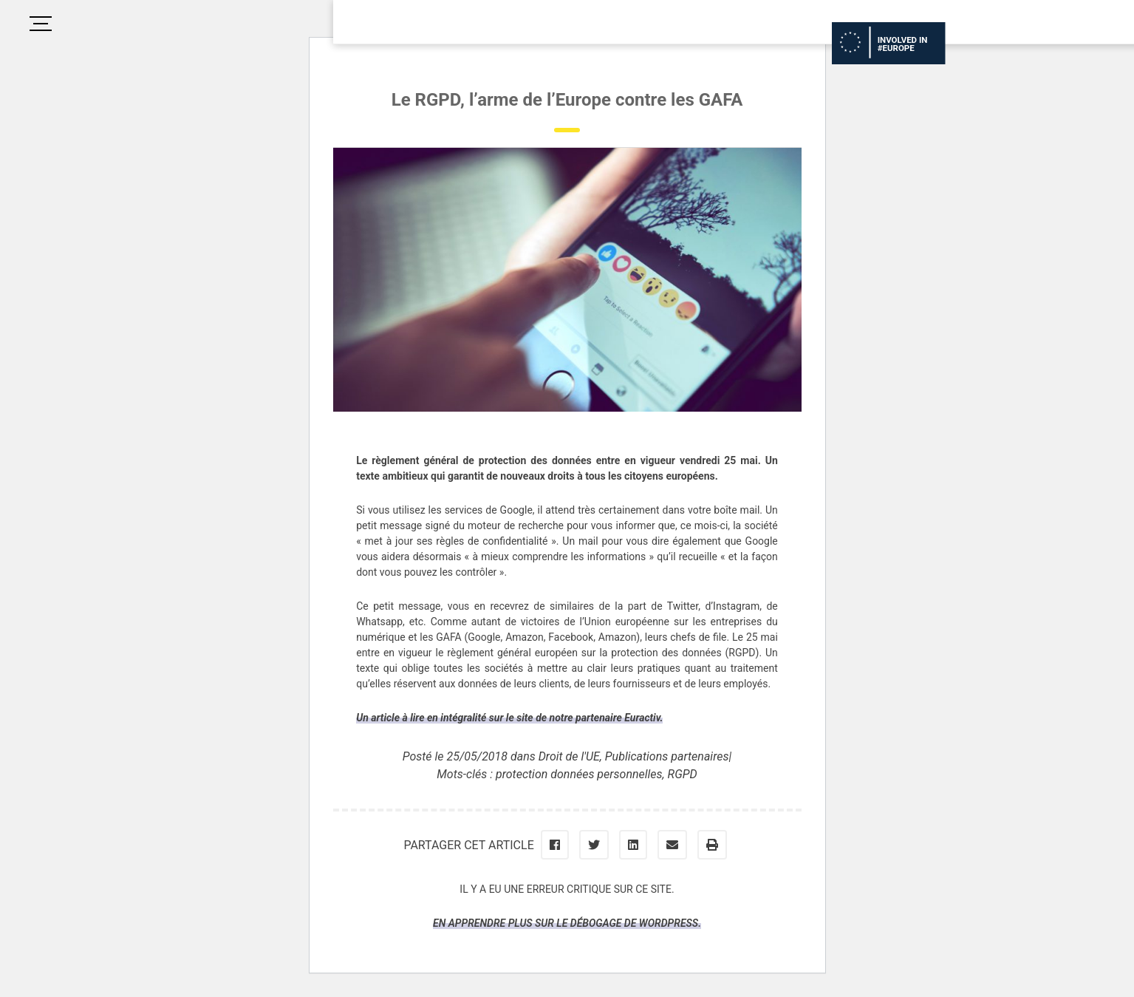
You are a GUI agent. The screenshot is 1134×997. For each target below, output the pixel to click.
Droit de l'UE (569, 756)
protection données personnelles (579, 774)
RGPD (682, 774)
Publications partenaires (667, 756)
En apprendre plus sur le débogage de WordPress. (567, 923)
